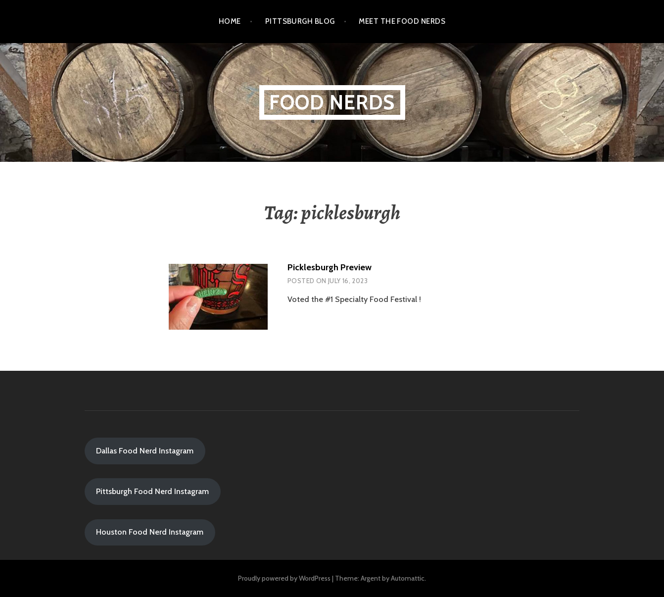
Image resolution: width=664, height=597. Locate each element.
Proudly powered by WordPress (284, 578)
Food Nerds (332, 102)
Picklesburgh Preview (329, 267)
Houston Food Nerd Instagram (149, 532)
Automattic (408, 578)
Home (230, 21)
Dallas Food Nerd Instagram (144, 450)
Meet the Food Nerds (402, 21)
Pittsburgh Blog (300, 21)
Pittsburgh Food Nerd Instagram (152, 491)
